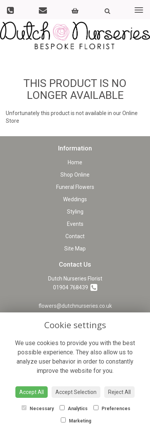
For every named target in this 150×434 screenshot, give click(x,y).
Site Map (75, 248)
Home (75, 162)
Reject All (119, 392)
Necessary (38, 408)
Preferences (111, 408)
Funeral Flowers (75, 187)
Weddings (75, 199)
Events (75, 224)
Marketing (76, 420)
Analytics (74, 408)
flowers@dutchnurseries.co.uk (75, 306)
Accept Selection (76, 392)
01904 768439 (75, 287)
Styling (75, 212)
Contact (75, 236)
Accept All (31, 392)
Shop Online (75, 175)
